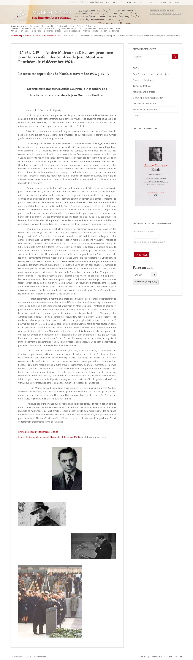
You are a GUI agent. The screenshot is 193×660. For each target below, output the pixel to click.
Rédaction (112, 2)
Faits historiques (106, 28)
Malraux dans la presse (144, 91)
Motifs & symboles (88, 28)
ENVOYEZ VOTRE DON (145, 282)
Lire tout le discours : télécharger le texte (38, 431)
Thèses (80, 26)
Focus (136, 115)
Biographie (34, 26)
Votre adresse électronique (149, 241)
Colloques (90, 26)
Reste (95, 31)
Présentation (96, 2)
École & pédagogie (72, 31)
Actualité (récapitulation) (145, 103)
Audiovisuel (62, 26)
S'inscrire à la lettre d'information (165, 656)
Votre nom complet (145, 231)
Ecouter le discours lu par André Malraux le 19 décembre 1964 (48, 437)
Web (72, 26)
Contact (153, 2)
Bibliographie (48, 26)
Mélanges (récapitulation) (145, 109)
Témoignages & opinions (30, 31)
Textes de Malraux (142, 85)
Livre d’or (142, 656)
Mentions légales (41, 656)
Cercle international (133, 2)
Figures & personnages (67, 28)
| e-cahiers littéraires (110, 31)
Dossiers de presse (52, 31)
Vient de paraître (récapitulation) (148, 97)
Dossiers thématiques (143, 80)
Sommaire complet (171, 2)
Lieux (118, 28)
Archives (86, 31)
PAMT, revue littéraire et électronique (151, 74)
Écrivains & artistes (47, 28)
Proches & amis (29, 28)
